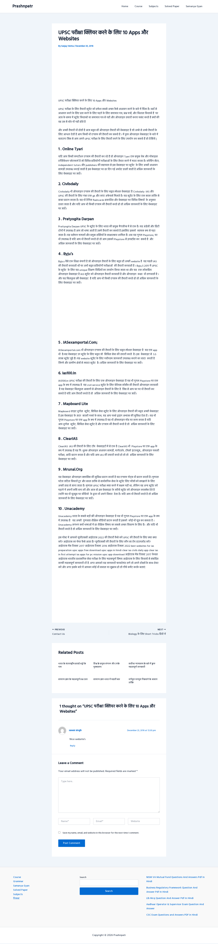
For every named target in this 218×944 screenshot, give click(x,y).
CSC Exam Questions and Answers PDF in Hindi (172, 915)
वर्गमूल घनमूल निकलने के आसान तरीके (143, 681)
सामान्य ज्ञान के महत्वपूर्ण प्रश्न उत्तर (73, 680)
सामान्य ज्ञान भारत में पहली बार (106, 680)
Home (130, 6)
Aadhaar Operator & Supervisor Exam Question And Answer (173, 907)
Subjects (156, 6)
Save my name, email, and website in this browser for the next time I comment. (101, 833)
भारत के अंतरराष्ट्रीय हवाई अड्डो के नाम (72, 665)
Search (83, 878)
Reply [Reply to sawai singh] (73, 746)
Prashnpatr (22, 6)
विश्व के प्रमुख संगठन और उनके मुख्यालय (106, 665)
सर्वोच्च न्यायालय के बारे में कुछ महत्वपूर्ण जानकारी (142, 665)
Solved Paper (174, 6)
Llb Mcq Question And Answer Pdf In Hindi (170, 899)
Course (143, 6)
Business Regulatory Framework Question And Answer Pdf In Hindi (172, 890)
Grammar (18, 882)
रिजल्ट (16, 899)
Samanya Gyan (194, 6)
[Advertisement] (109, 75)
